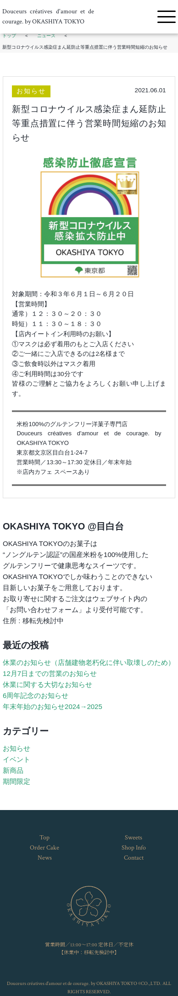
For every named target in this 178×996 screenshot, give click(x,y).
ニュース (46, 35)
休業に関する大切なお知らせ (47, 684)
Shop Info (134, 848)
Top (44, 837)
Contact (134, 858)
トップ (9, 35)
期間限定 (16, 781)
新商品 (13, 770)
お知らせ (31, 91)
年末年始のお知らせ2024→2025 (52, 706)
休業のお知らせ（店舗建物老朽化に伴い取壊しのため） (89, 662)
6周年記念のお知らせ (35, 695)
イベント (16, 759)
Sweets (133, 837)
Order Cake (44, 848)
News (45, 858)
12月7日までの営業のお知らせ (50, 673)
